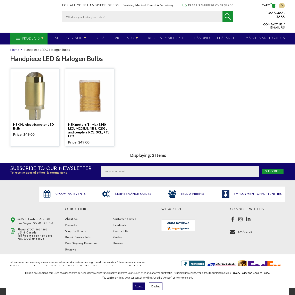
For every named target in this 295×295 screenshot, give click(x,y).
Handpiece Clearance (214, 38)
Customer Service (124, 219)
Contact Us (120, 231)
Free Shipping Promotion (81, 243)
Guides (117, 237)
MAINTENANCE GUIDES (265, 38)
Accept (139, 286)
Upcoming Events (70, 194)
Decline (155, 286)
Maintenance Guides (132, 194)
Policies (118, 243)
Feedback (119, 225)
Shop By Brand (68, 38)
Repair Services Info (115, 38)
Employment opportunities (257, 194)
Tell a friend (191, 194)
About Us (71, 219)
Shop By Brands (75, 231)
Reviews (70, 249)
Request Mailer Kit (166, 38)
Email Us (245, 231)
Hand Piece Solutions (22, 198)
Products (31, 38)
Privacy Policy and (242, 272)
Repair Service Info (78, 237)
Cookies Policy (261, 272)
